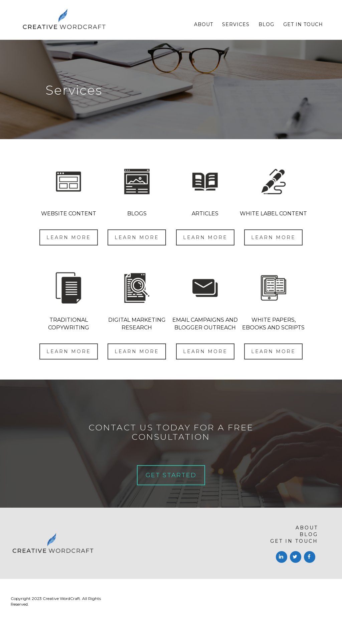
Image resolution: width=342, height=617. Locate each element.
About (203, 24)
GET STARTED (171, 475)
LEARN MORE (68, 237)
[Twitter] (295, 557)
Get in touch (303, 24)
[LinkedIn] (281, 557)
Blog (266, 24)
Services (235, 24)
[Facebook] (309, 557)
